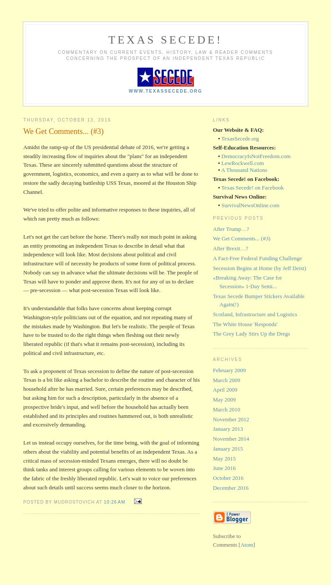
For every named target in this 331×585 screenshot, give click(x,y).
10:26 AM (115, 502)
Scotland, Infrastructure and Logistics (255, 314)
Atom (246, 544)
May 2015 (224, 458)
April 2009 (225, 389)
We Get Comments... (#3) (241, 238)
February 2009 (229, 370)
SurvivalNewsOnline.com (251, 205)
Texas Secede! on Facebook (253, 187)
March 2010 (226, 409)
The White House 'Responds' (245, 324)
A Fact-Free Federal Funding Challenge (257, 258)
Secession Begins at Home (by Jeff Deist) (259, 268)
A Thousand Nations (244, 170)
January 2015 (228, 448)
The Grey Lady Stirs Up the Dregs (251, 333)
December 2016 (231, 488)
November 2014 (231, 439)
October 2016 (228, 478)
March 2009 (226, 380)
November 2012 (231, 419)
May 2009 (224, 399)
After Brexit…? (230, 248)
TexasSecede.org (240, 138)
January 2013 (228, 429)
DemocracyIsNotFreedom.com (256, 156)
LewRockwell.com (243, 163)
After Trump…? (231, 229)
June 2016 (224, 468)
